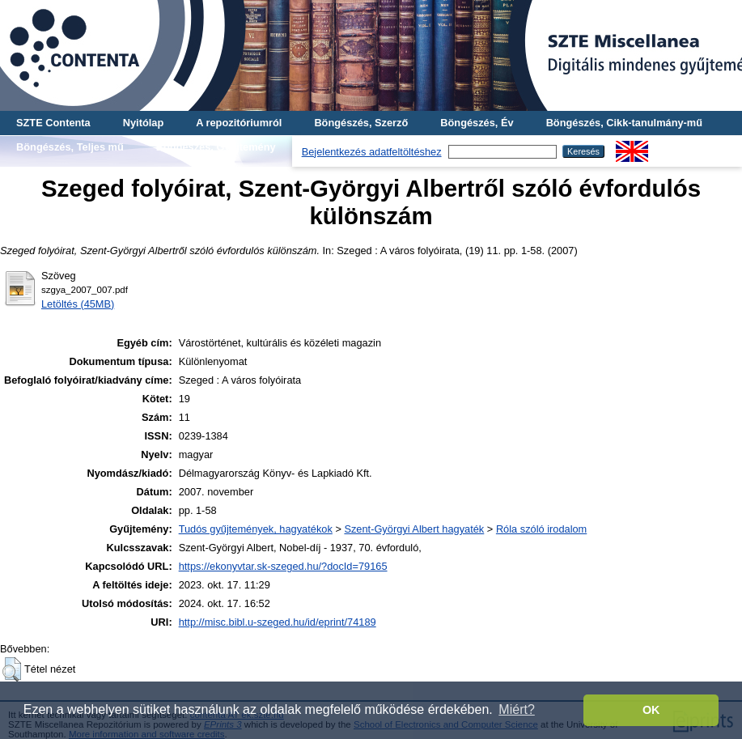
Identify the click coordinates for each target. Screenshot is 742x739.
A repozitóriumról (239, 123)
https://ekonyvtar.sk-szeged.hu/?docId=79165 (283, 566)
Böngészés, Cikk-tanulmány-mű (624, 123)
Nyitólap (143, 123)
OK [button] (651, 709)
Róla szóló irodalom (541, 529)
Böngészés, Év (476, 123)
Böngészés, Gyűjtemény (216, 147)
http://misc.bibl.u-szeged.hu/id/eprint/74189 (277, 622)
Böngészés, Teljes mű (70, 147)
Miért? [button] (516, 709)
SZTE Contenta (53, 123)
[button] (11, 669)
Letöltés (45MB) (77, 304)
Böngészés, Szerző (361, 123)
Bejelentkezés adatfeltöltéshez (372, 152)
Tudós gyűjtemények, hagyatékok (256, 529)
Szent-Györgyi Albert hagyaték (414, 529)
